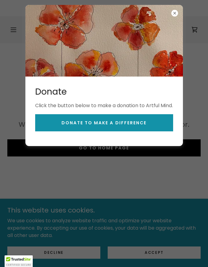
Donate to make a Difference (103, 123)
